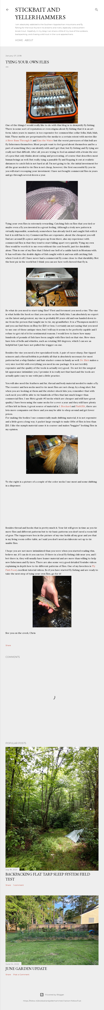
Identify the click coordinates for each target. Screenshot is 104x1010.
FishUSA (80, 406)
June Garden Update (26, 968)
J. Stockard (65, 406)
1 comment (18, 885)
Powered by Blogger (52, 995)
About (29, 40)
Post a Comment (21, 974)
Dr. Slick (84, 360)
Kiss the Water (45, 140)
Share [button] (8, 645)
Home (19, 40)
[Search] (97, 9)
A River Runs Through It (18, 140)
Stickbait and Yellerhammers (40, 13)
